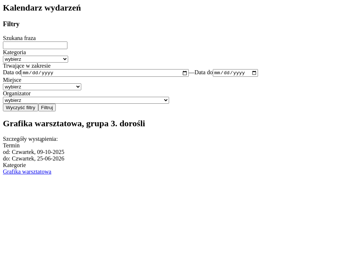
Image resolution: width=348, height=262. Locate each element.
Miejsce (12, 81)
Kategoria (14, 52)
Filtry (11, 24)
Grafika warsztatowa (27, 172)
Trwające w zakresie (27, 66)
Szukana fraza (19, 38)
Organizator (17, 94)
